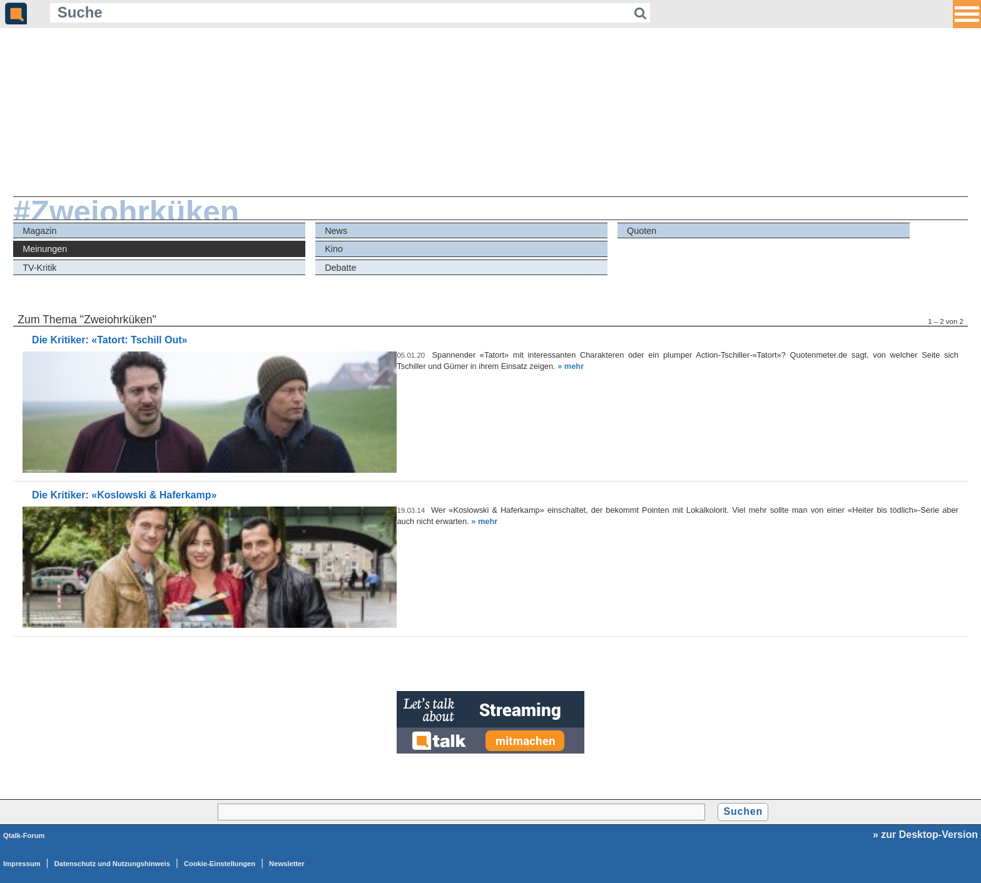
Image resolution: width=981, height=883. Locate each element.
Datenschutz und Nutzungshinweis (112, 863)
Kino (334, 249)
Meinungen (45, 249)
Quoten (641, 231)
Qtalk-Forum (24, 835)
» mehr (570, 366)
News (336, 231)
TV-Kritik (39, 268)
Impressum (22, 863)
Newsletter (287, 863)
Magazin (39, 231)
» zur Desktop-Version (925, 834)
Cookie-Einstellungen (219, 863)
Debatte (340, 268)
